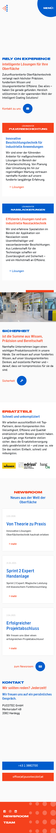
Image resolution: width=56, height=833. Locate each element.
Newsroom (16, 816)
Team (9, 822)
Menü (48, 8)
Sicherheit (13, 381)
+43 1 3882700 (28, 765)
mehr (13, 543)
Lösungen (16, 187)
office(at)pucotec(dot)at (28, 776)
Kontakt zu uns (16, 109)
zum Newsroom (28, 666)
